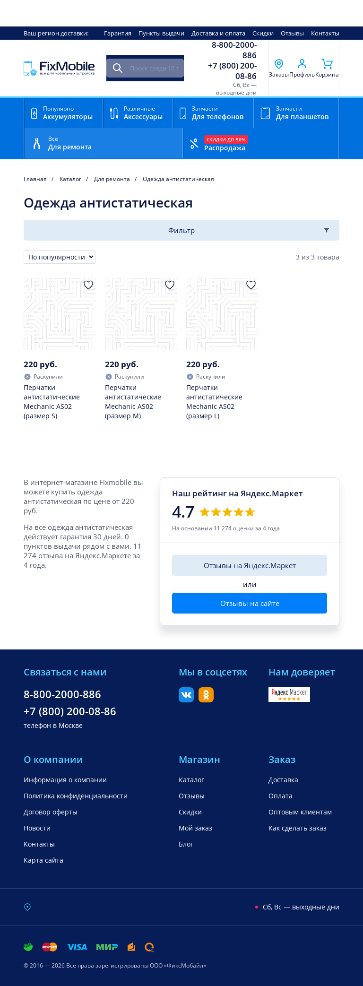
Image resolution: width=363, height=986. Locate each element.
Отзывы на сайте (249, 603)
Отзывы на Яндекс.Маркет (250, 565)
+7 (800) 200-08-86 (232, 71)
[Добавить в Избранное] (88, 285)
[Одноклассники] (206, 699)
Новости (37, 827)
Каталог (191, 779)
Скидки (263, 33)
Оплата (280, 795)
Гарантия (117, 33)
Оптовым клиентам (300, 811)
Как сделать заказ (297, 827)
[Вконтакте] (186, 699)
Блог (186, 843)
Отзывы (292, 33)
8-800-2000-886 (234, 50)
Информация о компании (65, 779)
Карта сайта (43, 860)
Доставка (283, 779)
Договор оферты (51, 811)
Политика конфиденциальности (76, 795)
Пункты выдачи (161, 33)
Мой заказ (195, 827)
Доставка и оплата (218, 33)
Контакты (325, 33)
